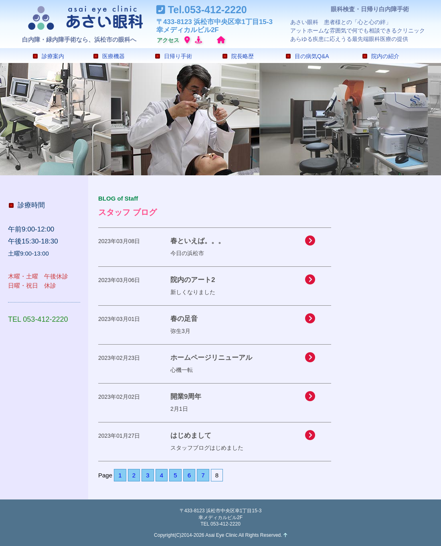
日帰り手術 (173, 56)
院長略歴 (238, 56)
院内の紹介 (380, 56)
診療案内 (48, 56)
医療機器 (109, 56)
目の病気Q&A (307, 56)
